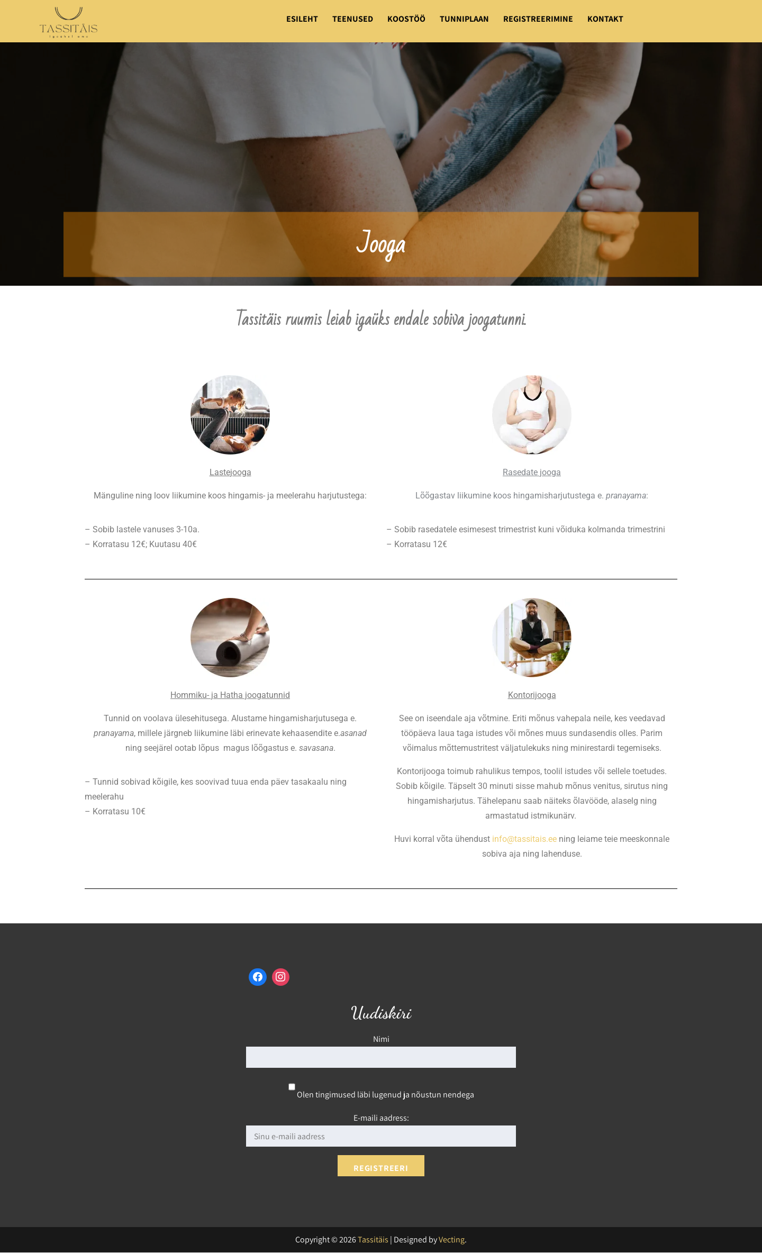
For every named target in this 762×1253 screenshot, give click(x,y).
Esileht (302, 18)
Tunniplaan (464, 18)
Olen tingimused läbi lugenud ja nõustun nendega (381, 1095)
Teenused (352, 18)
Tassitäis (373, 1240)
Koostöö (406, 18)
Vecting (452, 1240)
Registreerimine (538, 18)
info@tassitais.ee (524, 839)
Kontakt (605, 18)
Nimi (381, 1039)
